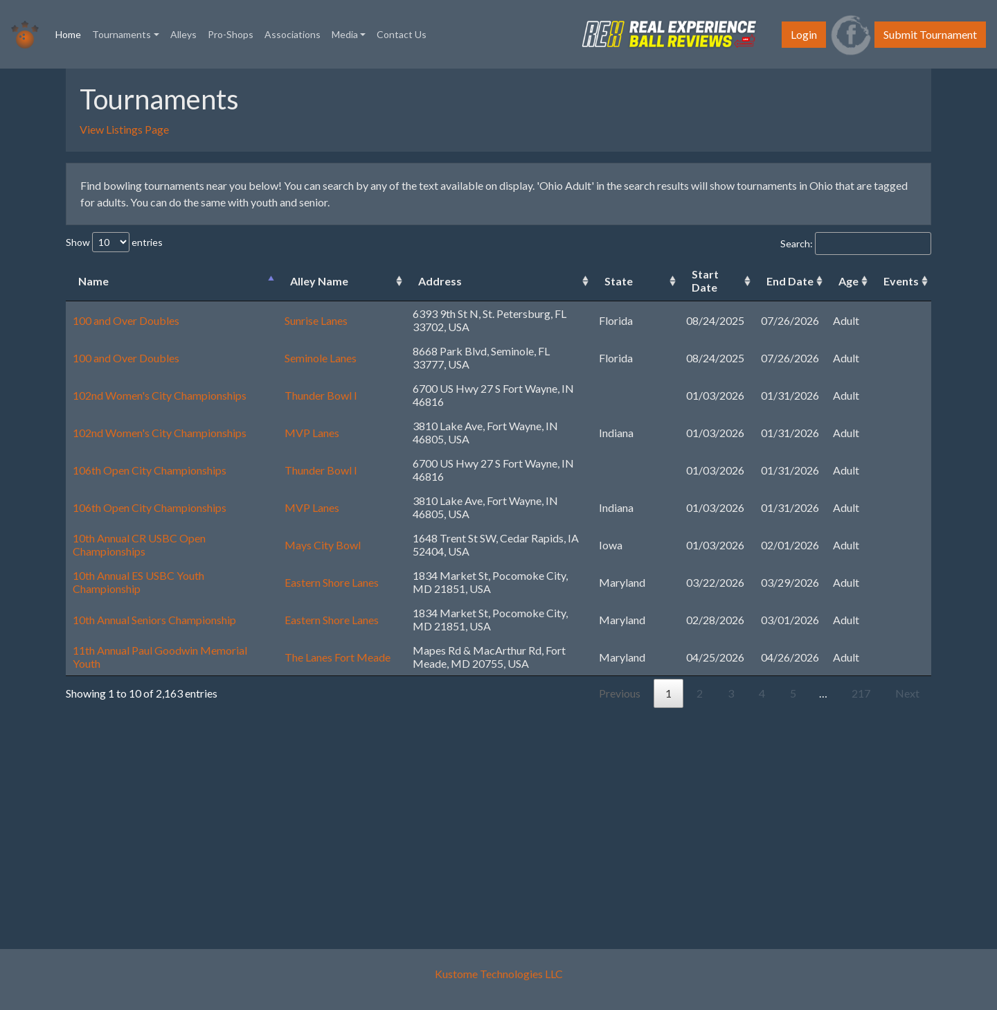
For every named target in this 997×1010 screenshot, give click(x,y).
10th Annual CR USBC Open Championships (139, 544)
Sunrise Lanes (316, 320)
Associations (292, 34)
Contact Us (401, 34)
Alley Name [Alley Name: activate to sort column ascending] (319, 280)
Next (907, 693)
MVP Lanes (312, 432)
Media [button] (345, 34)
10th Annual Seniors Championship (154, 619)
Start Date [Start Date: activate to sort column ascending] (705, 280)
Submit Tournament (930, 34)
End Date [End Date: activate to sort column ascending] (790, 280)
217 (861, 693)
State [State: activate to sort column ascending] (618, 280)
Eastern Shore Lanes (332, 582)
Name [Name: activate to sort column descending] (93, 280)
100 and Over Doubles (126, 320)
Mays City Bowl (323, 544)
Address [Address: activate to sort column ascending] (440, 280)
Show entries (114, 242)
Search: (855, 243)
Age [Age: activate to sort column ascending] (848, 280)
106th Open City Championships (149, 470)
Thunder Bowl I (321, 395)
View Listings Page (124, 129)
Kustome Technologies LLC (499, 973)
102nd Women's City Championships (159, 395)
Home (71, 33)
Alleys (183, 34)
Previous (619, 693)
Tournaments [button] (121, 34)
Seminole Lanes (321, 357)
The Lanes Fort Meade (337, 657)
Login (804, 34)
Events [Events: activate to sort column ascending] (901, 280)
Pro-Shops (230, 34)
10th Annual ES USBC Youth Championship (138, 582)
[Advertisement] (491, 822)
